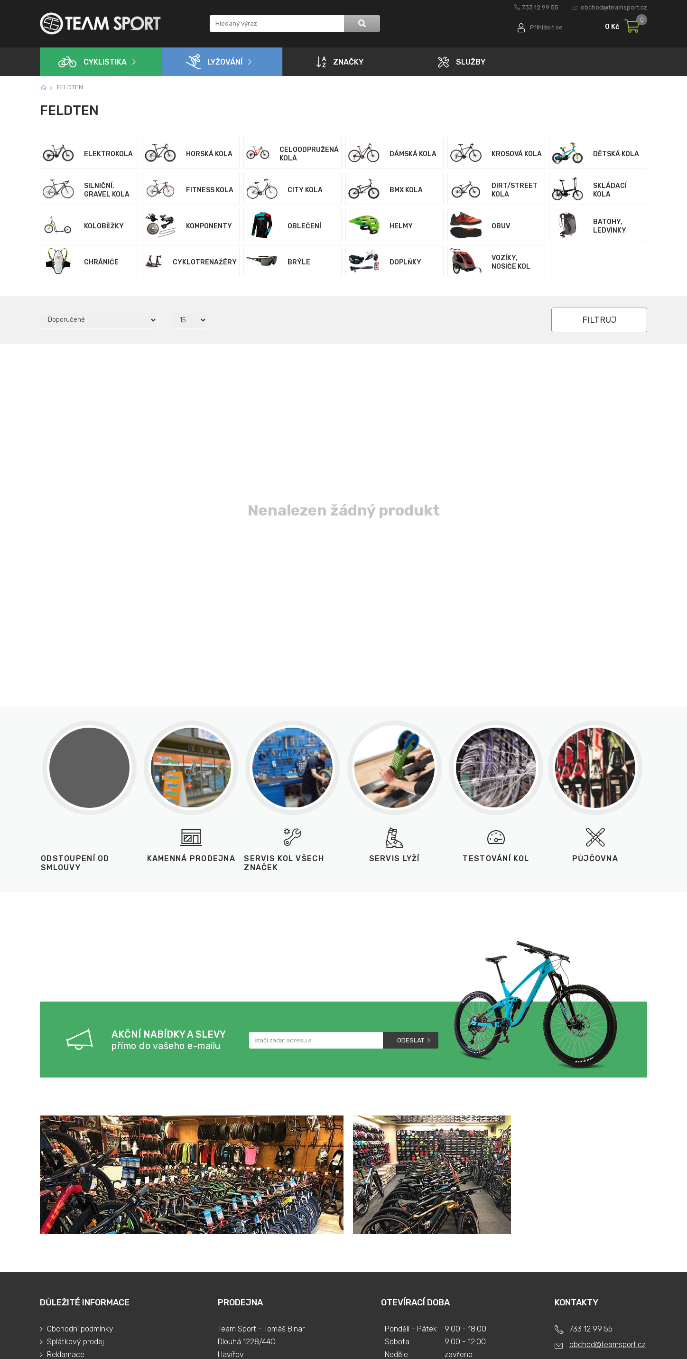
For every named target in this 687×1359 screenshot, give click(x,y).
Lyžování (214, 61)
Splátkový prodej (75, 1341)
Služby (461, 61)
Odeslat (410, 1040)
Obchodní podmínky (80, 1328)
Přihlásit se (546, 27)
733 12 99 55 (540, 7)
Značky (339, 61)
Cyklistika (92, 61)
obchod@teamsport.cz (614, 7)
